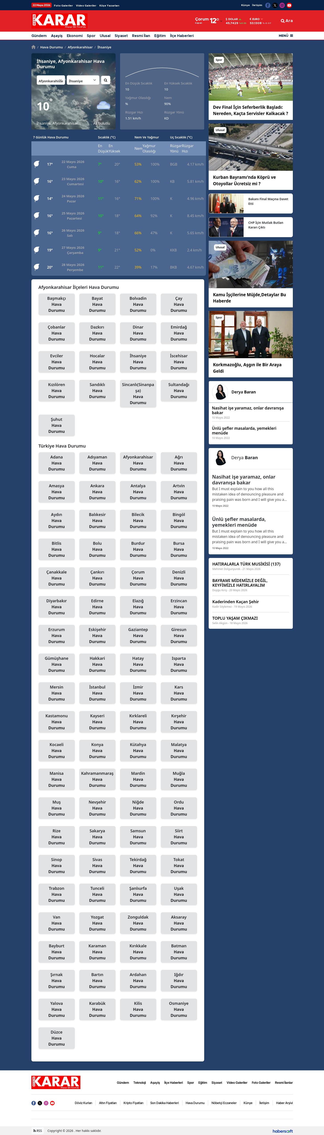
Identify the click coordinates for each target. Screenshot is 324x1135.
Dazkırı (97, 333)
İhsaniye (102, 47)
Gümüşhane (56, 664)
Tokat (179, 866)
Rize (56, 837)
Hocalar (97, 362)
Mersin (56, 693)
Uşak (179, 894)
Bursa (179, 549)
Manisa (56, 779)
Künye (245, 5)
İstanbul (97, 693)
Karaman (97, 952)
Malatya (179, 751)
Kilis (138, 1009)
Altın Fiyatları (108, 1103)
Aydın (56, 521)
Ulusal (105, 36)
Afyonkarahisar (79, 47)
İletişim (257, 5)
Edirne (97, 607)
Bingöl (179, 521)
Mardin (138, 779)
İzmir (138, 693)
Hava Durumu (50, 47)
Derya (244, 391)
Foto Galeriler (63, 5)
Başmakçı (56, 304)
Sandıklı (97, 391)
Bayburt (56, 952)
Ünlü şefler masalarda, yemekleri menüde (239, 522)
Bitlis (56, 549)
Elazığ (138, 607)
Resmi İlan (141, 36)
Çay (179, 304)
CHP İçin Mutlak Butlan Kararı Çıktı (265, 224)
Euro (255, 19)
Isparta (179, 664)
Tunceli (97, 894)
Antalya (138, 492)
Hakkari (97, 664)
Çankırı (97, 578)
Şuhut (56, 425)
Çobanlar (56, 333)
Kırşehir (179, 722)
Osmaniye (179, 1009)
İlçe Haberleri (182, 36)
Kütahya (138, 751)
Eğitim (160, 36)
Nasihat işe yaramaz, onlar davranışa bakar (243, 479)
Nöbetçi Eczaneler (224, 1103)
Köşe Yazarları (109, 5)
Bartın (97, 981)
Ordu (179, 808)
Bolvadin (138, 304)
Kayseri (97, 722)
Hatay (138, 664)
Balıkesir (97, 521)
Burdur (138, 549)
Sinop (56, 866)
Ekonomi (75, 36)
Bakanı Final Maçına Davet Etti (268, 201)
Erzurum (56, 636)
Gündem (39, 36)
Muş (56, 808)
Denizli (179, 578)
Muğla (179, 779)
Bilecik (138, 521)
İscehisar (179, 362)
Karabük (97, 1009)
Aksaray (179, 923)
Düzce (56, 1038)
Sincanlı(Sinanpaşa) (138, 394)
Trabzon (56, 894)
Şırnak (56, 981)
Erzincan (179, 607)
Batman (179, 952)
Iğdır (179, 981)
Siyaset (121, 36)
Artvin (179, 492)
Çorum (138, 578)
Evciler (56, 362)
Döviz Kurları (83, 1103)
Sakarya (97, 837)
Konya (97, 751)
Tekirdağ (138, 866)
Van (56, 923)
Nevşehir (97, 808)
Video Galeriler (86, 5)
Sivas (97, 866)
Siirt (179, 837)
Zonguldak (138, 923)
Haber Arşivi (284, 1103)
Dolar (232, 19)
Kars (179, 693)
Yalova (56, 1009)
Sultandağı (179, 391)
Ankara (97, 492)
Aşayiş (57, 36)
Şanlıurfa (138, 894)
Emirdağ (179, 333)
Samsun (138, 837)
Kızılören (56, 391)
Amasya (56, 492)
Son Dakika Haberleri (164, 1103)
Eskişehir (97, 636)
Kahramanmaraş (97, 779)
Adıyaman (97, 463)
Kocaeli (56, 751)
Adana (56, 463)
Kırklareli (138, 722)
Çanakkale (56, 578)
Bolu (97, 549)
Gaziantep (138, 636)
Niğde (138, 808)
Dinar (138, 333)
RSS (37, 1131)
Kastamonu (56, 722)
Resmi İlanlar (284, 1082)
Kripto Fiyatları (133, 1103)
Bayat (97, 304)
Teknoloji (139, 1082)
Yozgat (97, 923)
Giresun (179, 636)
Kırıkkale (138, 952)
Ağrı (179, 463)
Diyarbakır (56, 607)
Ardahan (138, 981)
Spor (91, 36)
